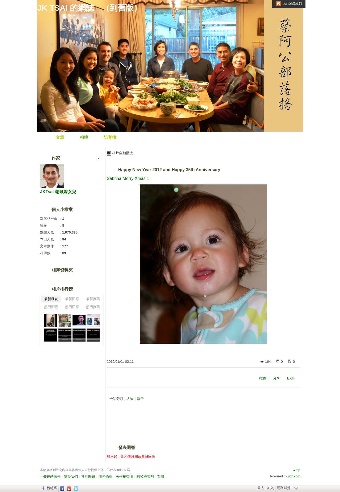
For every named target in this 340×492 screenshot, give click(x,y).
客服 (160, 476)
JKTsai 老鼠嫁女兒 (58, 191)
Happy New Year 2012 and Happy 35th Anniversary (169, 169)
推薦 (262, 378)
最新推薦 (93, 299)
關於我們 (71, 476)
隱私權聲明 (145, 476)
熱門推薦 (93, 307)
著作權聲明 (124, 476)
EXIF (291, 378)
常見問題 (88, 476)
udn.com (294, 476)
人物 (130, 399)
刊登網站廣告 (50, 476)
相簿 (84, 137)
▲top (296, 470)
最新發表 (51, 299)
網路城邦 (284, 488)
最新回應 (72, 299)
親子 (140, 399)
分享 (276, 378)
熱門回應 (72, 307)
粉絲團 (52, 488)
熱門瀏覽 (51, 307)
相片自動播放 (122, 153)
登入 (260, 488)
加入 (270, 488)
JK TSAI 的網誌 (65, 7)
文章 (60, 137)
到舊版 (122, 7)
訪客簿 (110, 137)
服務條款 (105, 476)
